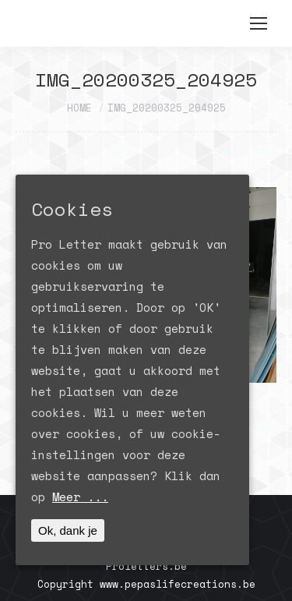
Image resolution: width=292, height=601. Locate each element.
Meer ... (80, 496)
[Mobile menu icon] (258, 23)
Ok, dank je (67, 530)
